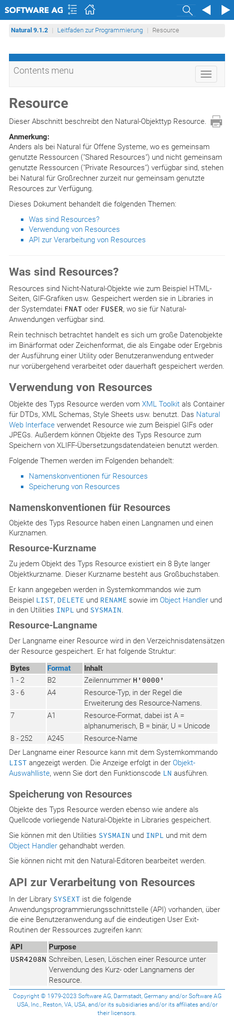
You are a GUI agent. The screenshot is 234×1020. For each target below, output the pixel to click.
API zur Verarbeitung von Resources (87, 239)
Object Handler (184, 600)
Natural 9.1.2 (29, 30)
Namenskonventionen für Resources (88, 476)
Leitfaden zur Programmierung (100, 30)
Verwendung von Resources (74, 229)
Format (59, 668)
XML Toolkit (161, 404)
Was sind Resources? (64, 219)
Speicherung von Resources (74, 486)
